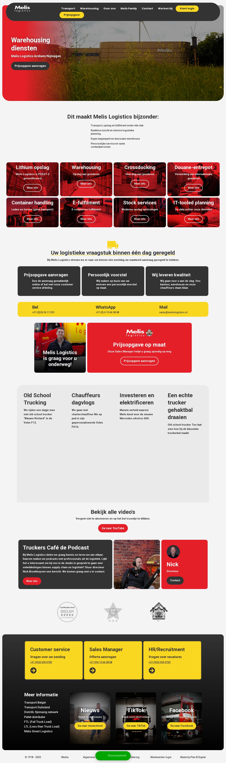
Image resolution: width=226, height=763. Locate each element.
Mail (163, 307)
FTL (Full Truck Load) (38, 721)
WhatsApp (105, 307)
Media (65, 757)
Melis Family (129, 8)
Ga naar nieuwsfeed (90, 725)
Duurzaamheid (117, 755)
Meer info (32, 187)
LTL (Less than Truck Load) (42, 726)
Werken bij (165, 8)
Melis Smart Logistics (38, 731)
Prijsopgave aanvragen (30, 66)
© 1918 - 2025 (33, 757)
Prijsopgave (72, 15)
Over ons (109, 8)
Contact (147, 8)
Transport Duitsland (37, 707)
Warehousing (89, 8)
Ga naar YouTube (113, 528)
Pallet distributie (34, 717)
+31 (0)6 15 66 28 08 (100, 662)
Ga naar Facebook (181, 725)
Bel (35, 307)
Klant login (187, 8)
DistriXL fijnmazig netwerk (41, 712)
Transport (68, 8)
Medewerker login (160, 757)
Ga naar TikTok (136, 725)
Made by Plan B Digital (193, 757)
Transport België (35, 702)
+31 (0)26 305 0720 (159, 662)
